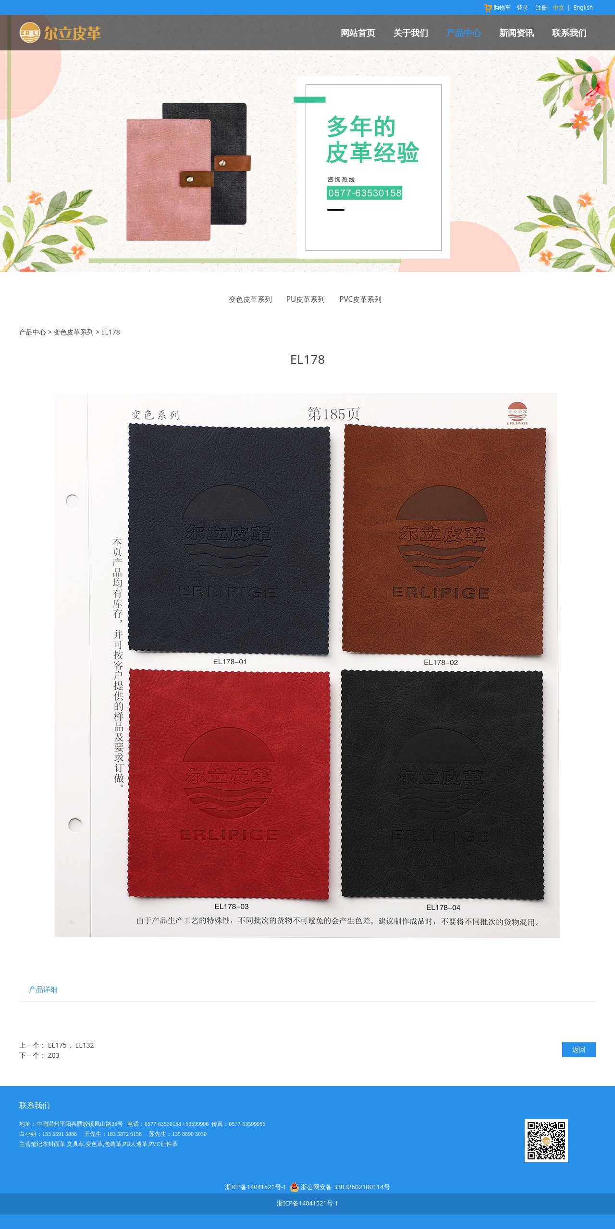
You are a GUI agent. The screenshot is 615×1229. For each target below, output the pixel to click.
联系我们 (569, 32)
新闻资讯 (516, 32)
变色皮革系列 (250, 299)
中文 (559, 7)
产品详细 (43, 989)
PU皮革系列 (305, 299)
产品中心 (463, 32)
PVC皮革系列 (360, 299)
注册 (541, 7)
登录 (522, 7)
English (583, 7)
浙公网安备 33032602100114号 (345, 1186)
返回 (579, 1049)
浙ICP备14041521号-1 (255, 1187)
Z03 (54, 1055)
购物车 (497, 7)
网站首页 (358, 32)
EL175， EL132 (71, 1045)
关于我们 (411, 32)
